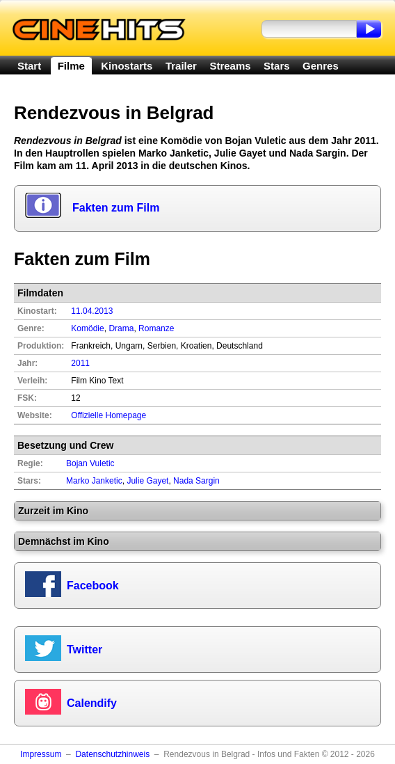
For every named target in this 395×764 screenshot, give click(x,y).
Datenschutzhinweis (112, 754)
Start (29, 66)
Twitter (84, 649)
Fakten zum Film (115, 208)
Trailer (181, 66)
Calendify (92, 703)
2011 (80, 363)
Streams (229, 66)
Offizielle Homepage (108, 415)
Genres (321, 66)
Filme (71, 66)
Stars (277, 66)
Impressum (40, 754)
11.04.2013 (92, 311)
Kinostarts (126, 66)
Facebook (93, 585)
